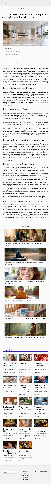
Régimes (25, 479)
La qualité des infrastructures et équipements (15, 57)
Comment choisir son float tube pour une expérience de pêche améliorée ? (24, 263)
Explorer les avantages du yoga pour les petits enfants (22, 301)
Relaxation (25, 477)
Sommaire (8, 48)
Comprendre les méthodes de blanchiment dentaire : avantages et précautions (25, 282)
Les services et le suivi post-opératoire (14, 60)
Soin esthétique (10, 9)
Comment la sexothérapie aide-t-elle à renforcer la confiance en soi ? (25, 338)
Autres (25, 481)
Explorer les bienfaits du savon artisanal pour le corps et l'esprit (25, 410)
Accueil (3, 9)
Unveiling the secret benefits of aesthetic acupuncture (9, 454)
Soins (25, 473)
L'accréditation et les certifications (13, 51)
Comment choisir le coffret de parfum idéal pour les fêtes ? (40, 366)
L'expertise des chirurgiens (11, 54)
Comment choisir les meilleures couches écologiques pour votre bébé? (25, 319)
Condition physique (25, 475)
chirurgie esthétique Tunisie (41, 102)
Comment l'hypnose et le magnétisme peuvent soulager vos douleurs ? (23, 244)
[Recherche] (9, 472)
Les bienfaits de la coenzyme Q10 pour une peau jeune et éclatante (25, 432)
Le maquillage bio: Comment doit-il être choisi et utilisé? (25, 454)
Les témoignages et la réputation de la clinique (15, 63)
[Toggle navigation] (4, 2)
